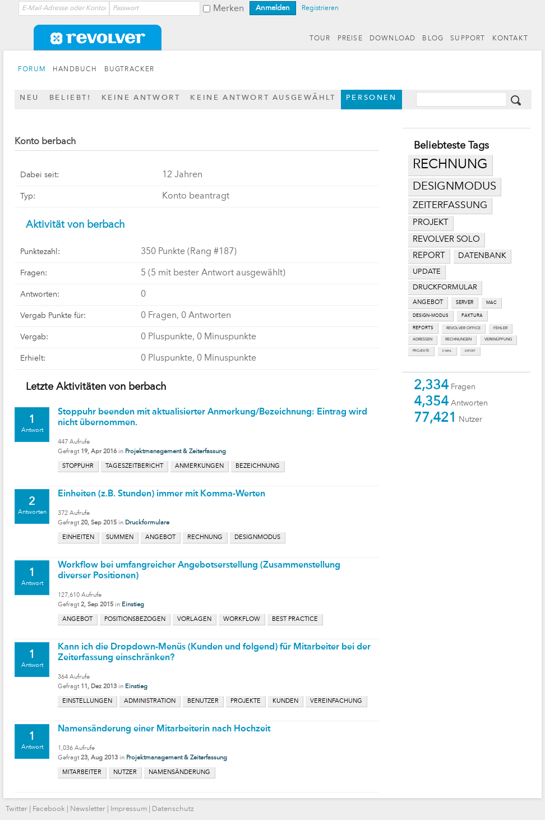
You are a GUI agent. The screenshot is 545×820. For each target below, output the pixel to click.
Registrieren (320, 8)
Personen (371, 98)
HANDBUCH (75, 69)
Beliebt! (70, 98)
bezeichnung (257, 466)
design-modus (431, 316)
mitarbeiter (81, 773)
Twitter (16, 809)
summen (119, 538)
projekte (421, 351)
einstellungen (87, 701)
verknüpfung (498, 340)
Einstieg (133, 605)
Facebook (49, 809)
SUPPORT (467, 38)
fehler (500, 328)
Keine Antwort (141, 98)
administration (149, 701)
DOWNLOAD (393, 38)
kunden (285, 701)
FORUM (32, 69)
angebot (428, 303)
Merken (228, 9)
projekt (431, 223)
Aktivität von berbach (75, 225)
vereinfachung (336, 701)
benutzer (203, 701)
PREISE (350, 38)
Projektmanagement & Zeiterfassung (175, 452)
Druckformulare (147, 523)
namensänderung (179, 773)
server (464, 302)
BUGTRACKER (129, 69)
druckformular (445, 287)
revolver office (463, 328)
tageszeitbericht (134, 466)
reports (423, 328)
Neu (29, 98)
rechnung (450, 165)
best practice (295, 619)
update (427, 271)
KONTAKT (510, 38)
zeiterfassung (450, 205)
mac (491, 303)
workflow (241, 619)
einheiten (78, 538)
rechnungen (458, 340)
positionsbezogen (134, 619)
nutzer (125, 773)
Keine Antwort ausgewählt (262, 98)
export (470, 350)
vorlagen (194, 619)
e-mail (447, 350)
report (429, 256)
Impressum (128, 809)
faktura (472, 316)
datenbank (482, 256)
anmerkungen (199, 466)
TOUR (320, 38)
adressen (422, 340)
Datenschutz (173, 809)
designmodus (454, 186)
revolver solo (446, 239)
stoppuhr (78, 466)
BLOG (433, 38)
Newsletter (87, 809)
